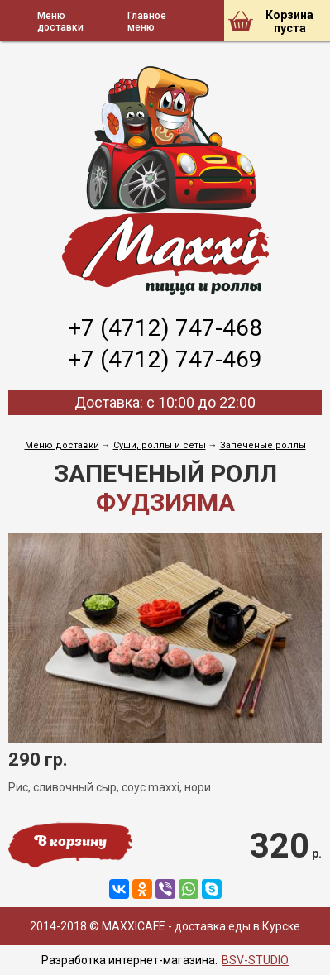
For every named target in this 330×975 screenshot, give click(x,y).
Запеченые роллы (263, 445)
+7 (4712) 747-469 (165, 359)
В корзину (70, 842)
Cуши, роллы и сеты (159, 445)
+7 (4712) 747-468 (165, 328)
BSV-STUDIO (255, 960)
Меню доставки (62, 445)
